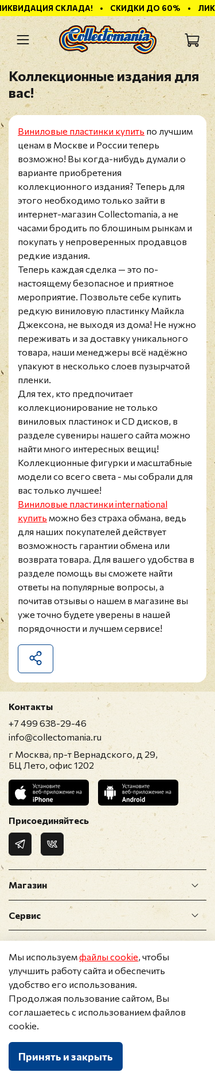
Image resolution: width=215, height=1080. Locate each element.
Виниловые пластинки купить (81, 130)
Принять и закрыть (65, 1056)
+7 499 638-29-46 (48, 723)
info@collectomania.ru (55, 736)
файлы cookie (108, 956)
